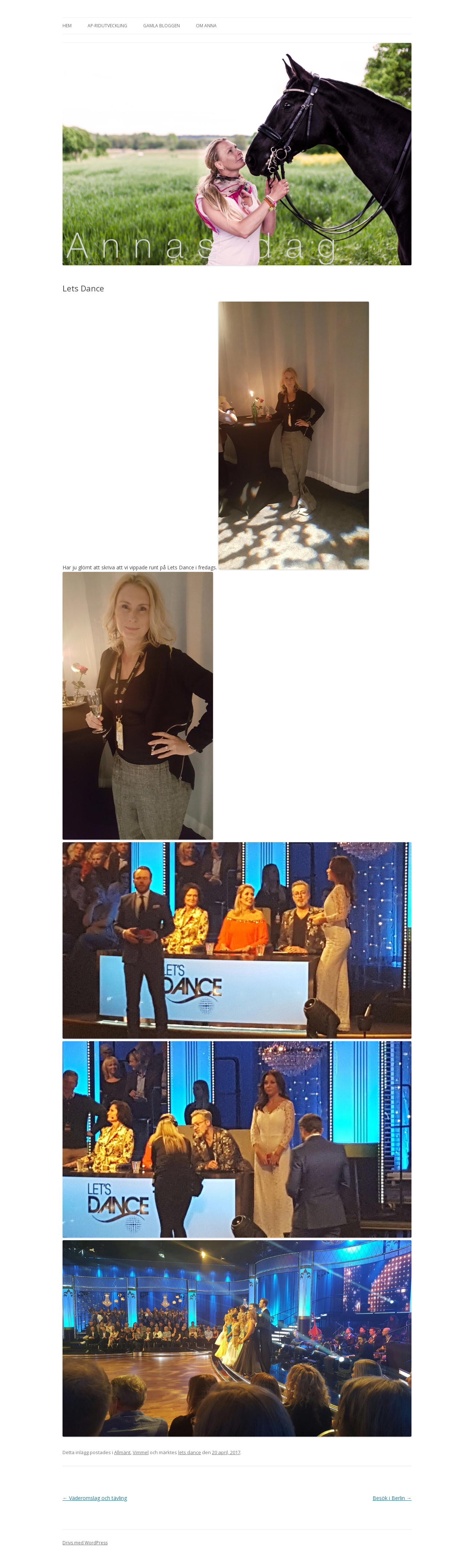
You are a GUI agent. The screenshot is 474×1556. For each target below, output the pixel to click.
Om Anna (206, 26)
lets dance (189, 1452)
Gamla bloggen (161, 26)
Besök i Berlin (392, 1498)
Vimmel (141, 1452)
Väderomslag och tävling (95, 1498)
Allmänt (122, 1452)
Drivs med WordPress (85, 1543)
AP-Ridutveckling (107, 26)
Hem (67, 26)
